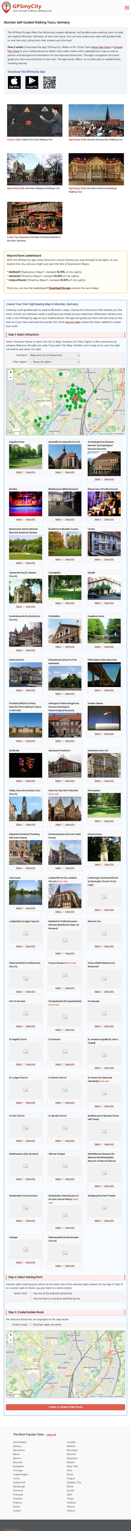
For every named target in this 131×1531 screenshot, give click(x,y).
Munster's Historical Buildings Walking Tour (93, 190)
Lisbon (17, 1498)
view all (51, 1422)
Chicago (18, 1458)
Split (69, 1482)
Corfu (16, 1466)
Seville (70, 1478)
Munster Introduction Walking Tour (105, 140)
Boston (17, 1446)
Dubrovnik (19, 1470)
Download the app (59, 288)
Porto (70, 1462)
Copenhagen (20, 1462)
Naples (71, 1450)
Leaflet (92, 434)
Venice (71, 1494)
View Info (30, 472)
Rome (70, 1474)
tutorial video (73, 322)
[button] (70, 406)
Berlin (16, 1442)
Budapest (18, 1454)
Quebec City (74, 1470)
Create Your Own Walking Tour (37, 140)
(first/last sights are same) (45, 1312)
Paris (69, 1458)
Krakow (17, 1490)
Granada (18, 1482)
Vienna (71, 1498)
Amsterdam (19, 1430)
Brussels (18, 1450)
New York (72, 1454)
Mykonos (72, 1446)
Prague (71, 1466)
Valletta (71, 1490)
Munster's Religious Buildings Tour (42, 188)
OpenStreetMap (106, 434)
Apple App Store (100, 47)
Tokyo (70, 1486)
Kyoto (16, 1494)
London (71, 1430)
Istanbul (18, 1486)
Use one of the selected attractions (51, 1281)
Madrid (71, 1434)
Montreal (72, 1438)
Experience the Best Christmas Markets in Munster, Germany (34, 239)
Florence (18, 1478)
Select (19, 472)
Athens (17, 1434)
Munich (71, 1442)
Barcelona (19, 1438)
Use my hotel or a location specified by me (55, 1286)
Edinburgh (19, 1474)
